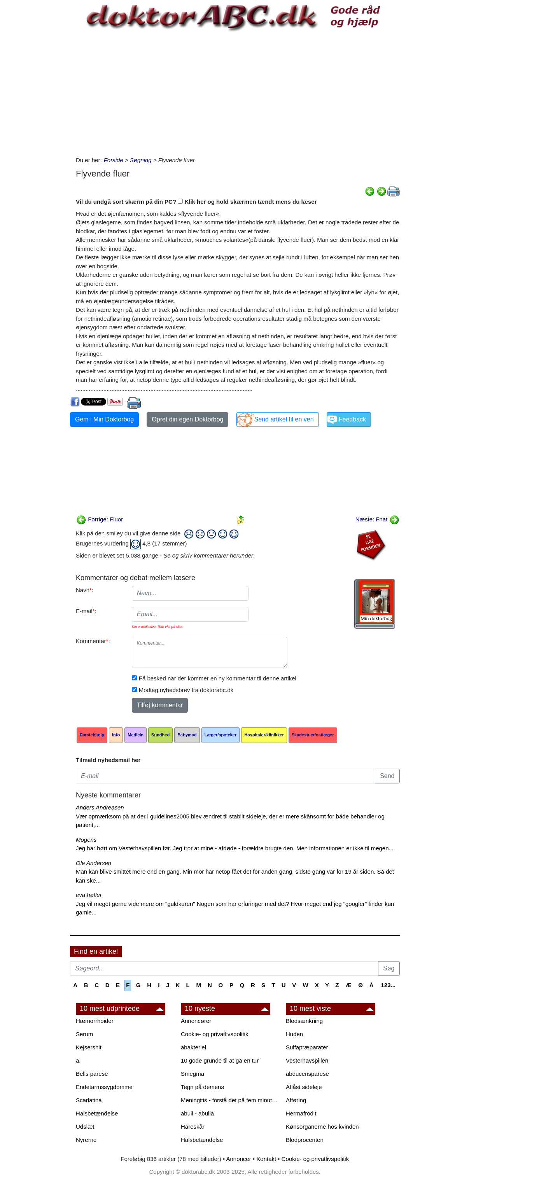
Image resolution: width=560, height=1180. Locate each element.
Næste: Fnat (377, 519)
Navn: (84, 590)
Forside (113, 160)
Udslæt (85, 1126)
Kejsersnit (89, 1047)
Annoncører (196, 1020)
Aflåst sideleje (304, 1087)
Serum (84, 1034)
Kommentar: (93, 641)
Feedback (352, 419)
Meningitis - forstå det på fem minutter (229, 1100)
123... (388, 985)
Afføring (296, 1100)
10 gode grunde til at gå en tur (220, 1060)
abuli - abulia (197, 1113)
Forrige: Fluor (99, 519)
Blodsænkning (304, 1020)
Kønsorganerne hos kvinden (322, 1126)
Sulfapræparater (307, 1047)
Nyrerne (86, 1139)
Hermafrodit (301, 1113)
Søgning (141, 160)
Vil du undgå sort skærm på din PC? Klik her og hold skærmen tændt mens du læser (196, 201)
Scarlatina (89, 1100)
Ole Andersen (93, 863)
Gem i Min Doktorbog (104, 419)
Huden (294, 1034)
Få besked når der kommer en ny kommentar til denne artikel (217, 678)
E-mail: (86, 611)
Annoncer (238, 1159)
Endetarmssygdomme (104, 1087)
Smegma (192, 1073)
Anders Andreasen (100, 807)
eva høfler (89, 895)
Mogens (86, 839)
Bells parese (92, 1073)
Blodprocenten (305, 1139)
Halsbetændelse (97, 1113)
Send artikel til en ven (284, 419)
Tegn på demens (202, 1087)
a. (78, 1060)
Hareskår (193, 1126)
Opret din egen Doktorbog (187, 419)
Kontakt (266, 1159)
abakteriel (193, 1047)
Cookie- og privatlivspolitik (214, 1034)
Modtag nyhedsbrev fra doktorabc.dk (186, 690)
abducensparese (307, 1073)
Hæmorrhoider (95, 1020)
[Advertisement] (238, 93)
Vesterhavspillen (307, 1060)
